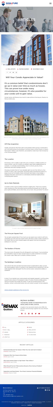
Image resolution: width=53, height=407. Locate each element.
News (29, 327)
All (4, 327)
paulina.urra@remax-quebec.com (14, 396)
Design (5, 332)
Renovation (31, 332)
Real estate (10, 69)
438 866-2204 (9, 394)
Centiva (29, 405)
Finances (6, 334)
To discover (31, 334)
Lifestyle (6, 337)
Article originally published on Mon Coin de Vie (17, 290)
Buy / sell (6, 329)
